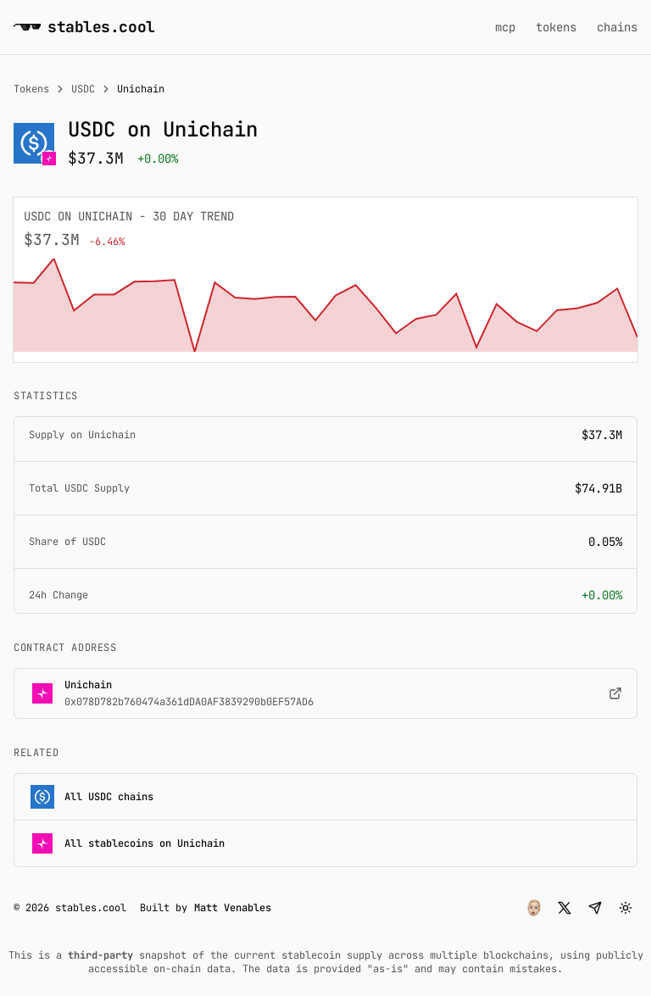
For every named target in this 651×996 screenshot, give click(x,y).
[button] (534, 908)
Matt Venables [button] (232, 908)
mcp (505, 27)
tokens (556, 27)
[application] (325, 305)
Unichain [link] (140, 89)
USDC (83, 89)
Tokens (31, 89)
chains (617, 27)
